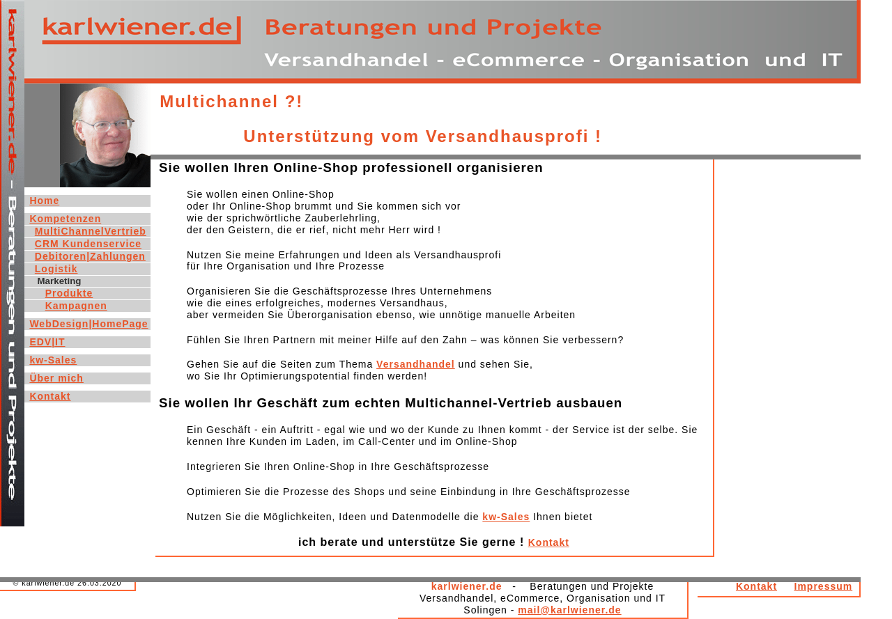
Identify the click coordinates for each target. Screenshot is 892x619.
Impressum (823, 586)
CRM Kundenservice (88, 243)
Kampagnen (76, 305)
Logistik (56, 268)
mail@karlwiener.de (569, 610)
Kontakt (548, 542)
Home (44, 200)
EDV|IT (47, 341)
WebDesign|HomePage (88, 323)
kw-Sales (506, 516)
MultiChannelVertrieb (90, 231)
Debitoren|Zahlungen (90, 256)
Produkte (69, 293)
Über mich (56, 378)
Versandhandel (415, 364)
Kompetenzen (65, 218)
